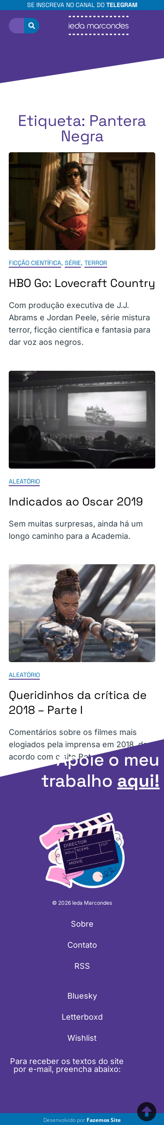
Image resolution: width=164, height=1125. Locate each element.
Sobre (82, 923)
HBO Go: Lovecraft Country (82, 283)
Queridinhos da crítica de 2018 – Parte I (78, 702)
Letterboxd (82, 1016)
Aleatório (24, 481)
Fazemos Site (104, 1120)
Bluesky (82, 995)
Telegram (121, 5)
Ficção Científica (35, 263)
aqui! (138, 781)
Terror (95, 263)
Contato (82, 944)
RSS (82, 966)
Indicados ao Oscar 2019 (76, 501)
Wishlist (82, 1038)
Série (73, 263)
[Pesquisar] (31, 25)
